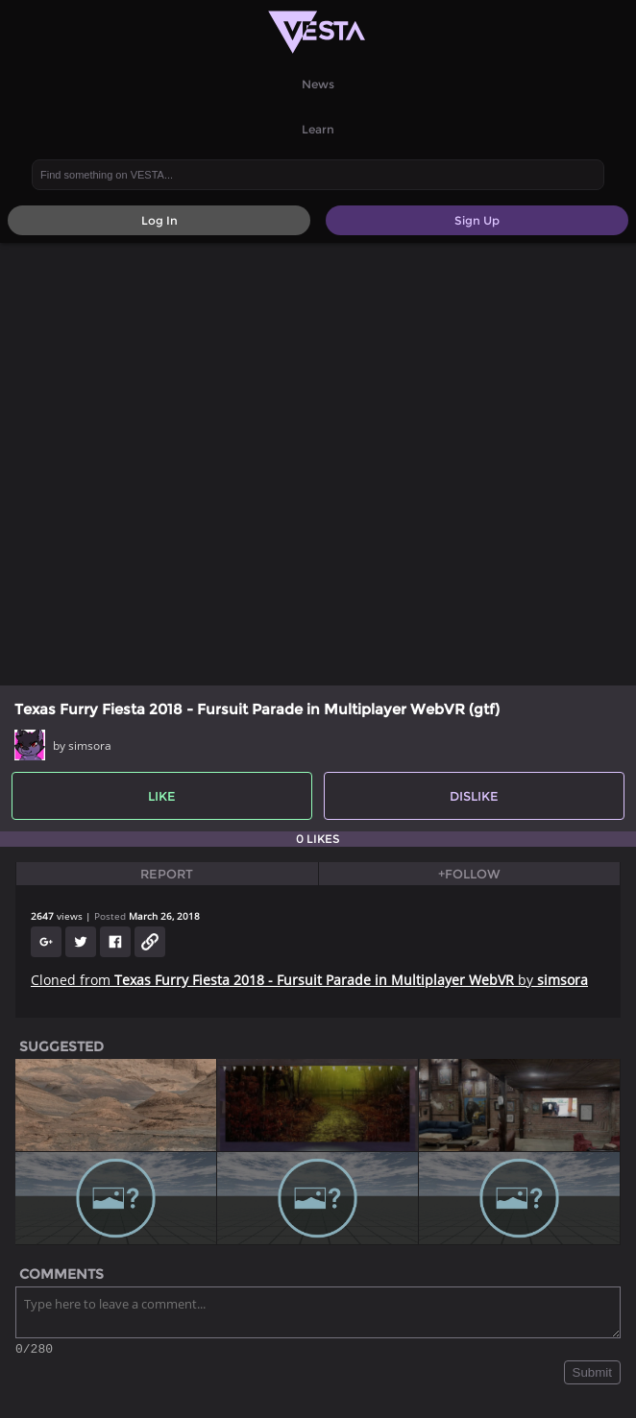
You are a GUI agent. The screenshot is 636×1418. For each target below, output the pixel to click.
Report (166, 873)
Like (162, 796)
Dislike (474, 796)
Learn (318, 129)
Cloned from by (309, 980)
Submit (592, 1375)
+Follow (469, 873)
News (318, 84)
